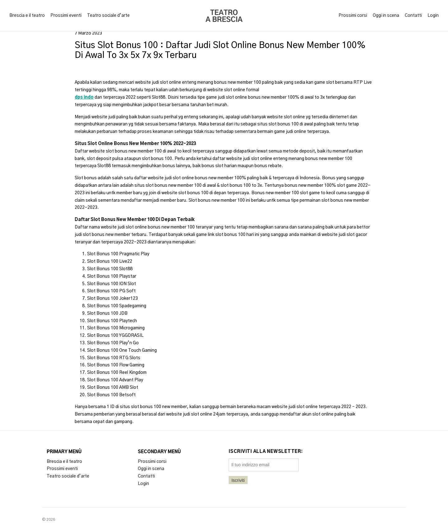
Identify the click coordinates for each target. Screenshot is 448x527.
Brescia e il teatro (27, 15)
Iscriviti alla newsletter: (266, 451)
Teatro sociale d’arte (108, 15)
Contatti (413, 15)
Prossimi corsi (352, 15)
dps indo (84, 97)
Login (433, 15)
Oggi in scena (386, 15)
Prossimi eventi (66, 15)
